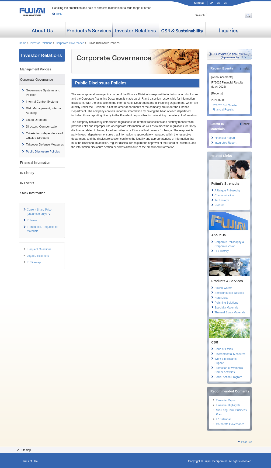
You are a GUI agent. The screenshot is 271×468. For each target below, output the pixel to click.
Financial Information (35, 162)
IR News (32, 220)
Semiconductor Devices (229, 293)
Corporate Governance (70, 43)
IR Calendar (223, 419)
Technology (222, 200)
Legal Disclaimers (38, 255)
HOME (60, 14)
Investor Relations (41, 43)
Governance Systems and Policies (43, 93)
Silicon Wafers (223, 288)
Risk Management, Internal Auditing (44, 110)
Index (246, 68)
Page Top (246, 441)
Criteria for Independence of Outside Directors (44, 135)
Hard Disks (221, 297)
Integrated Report (225, 142)
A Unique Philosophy (227, 190)
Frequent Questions (39, 249)
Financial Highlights (228, 405)
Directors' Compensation (42, 126)
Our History (222, 251)
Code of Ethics (224, 349)
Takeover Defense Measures (45, 144)
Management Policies (35, 69)
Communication (224, 195)
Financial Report (225, 137)
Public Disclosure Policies (43, 151)
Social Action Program (228, 377)
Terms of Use (29, 461)
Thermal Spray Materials (230, 312)
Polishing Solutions (226, 302)
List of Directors (36, 119)
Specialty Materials (226, 307)
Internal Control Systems (42, 101)
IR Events (27, 183)
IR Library (27, 173)
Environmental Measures (230, 354)
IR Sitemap (34, 262)
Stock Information (32, 193)
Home (22, 43)
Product (219, 205)
